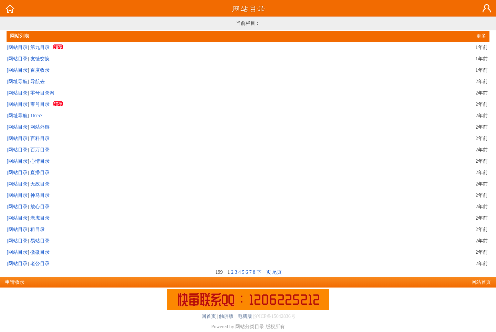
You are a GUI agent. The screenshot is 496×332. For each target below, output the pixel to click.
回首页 (209, 316)
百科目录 (40, 138)
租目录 (37, 229)
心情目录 (40, 161)
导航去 (37, 81)
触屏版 (226, 316)
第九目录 (40, 47)
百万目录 (40, 149)
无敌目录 (40, 184)
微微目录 (40, 252)
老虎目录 (40, 218)
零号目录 (40, 104)
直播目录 (40, 172)
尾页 (277, 272)
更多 (481, 36)
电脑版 (244, 316)
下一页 (264, 272)
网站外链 (40, 127)
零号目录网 (42, 92)
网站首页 (481, 282)
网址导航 (18, 81)
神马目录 (40, 195)
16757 (36, 115)
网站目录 (18, 47)
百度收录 (40, 70)
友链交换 (40, 58)
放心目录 (40, 206)
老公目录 (40, 263)
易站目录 (40, 240)
